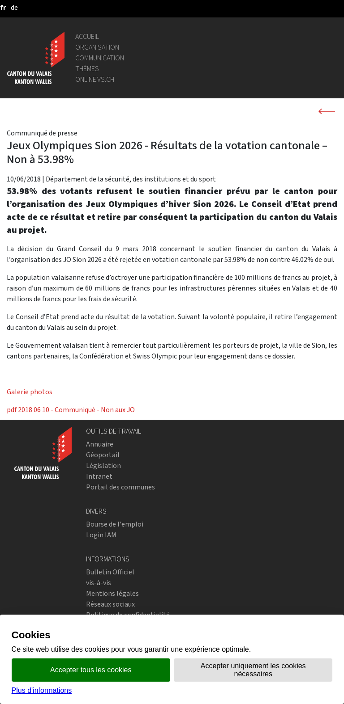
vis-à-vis (98, 582)
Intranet (99, 476)
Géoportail (103, 454)
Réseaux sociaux (110, 604)
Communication (99, 58)
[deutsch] (14, 7)
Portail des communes (120, 487)
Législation (103, 465)
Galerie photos (29, 391)
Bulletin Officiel (110, 572)
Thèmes (87, 68)
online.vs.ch (94, 79)
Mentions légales (112, 593)
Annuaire (99, 444)
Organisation (97, 47)
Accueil (87, 36)
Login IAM (101, 535)
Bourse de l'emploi (114, 524)
